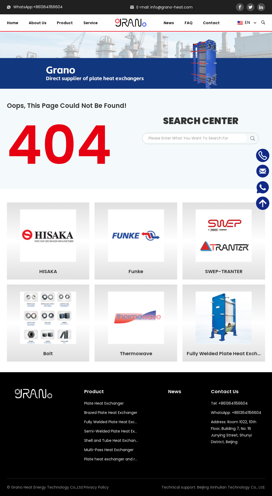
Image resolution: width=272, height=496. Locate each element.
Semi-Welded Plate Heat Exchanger (111, 431)
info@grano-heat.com (171, 7)
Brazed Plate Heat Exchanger (110, 412)
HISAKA (48, 271)
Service (90, 23)
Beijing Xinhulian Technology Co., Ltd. (231, 487)
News (169, 23)
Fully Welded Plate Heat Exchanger (224, 353)
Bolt (48, 353)
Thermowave (136, 353)
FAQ (189, 23)
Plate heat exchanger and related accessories (111, 459)
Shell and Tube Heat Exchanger (111, 440)
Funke (136, 271)
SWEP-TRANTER (224, 271)
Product (65, 23)
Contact (211, 23)
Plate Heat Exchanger (104, 403)
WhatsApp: (23, 7)
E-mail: (143, 7)
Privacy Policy (96, 487)
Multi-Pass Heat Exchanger (109, 449)
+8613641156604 (48, 7)
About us (37, 23)
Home (12, 23)
